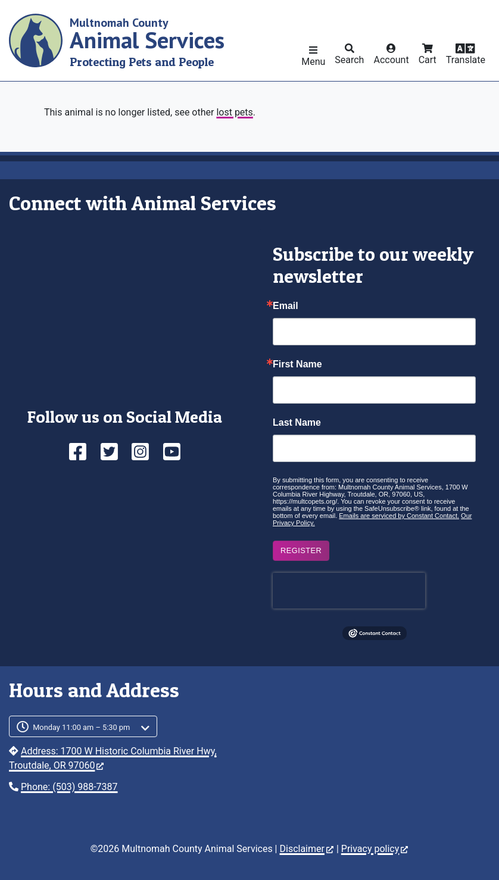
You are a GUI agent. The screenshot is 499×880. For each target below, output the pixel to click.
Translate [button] (465, 59)
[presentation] (349, 590)
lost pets (234, 112)
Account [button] (390, 59)
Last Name (297, 422)
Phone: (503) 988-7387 (69, 786)
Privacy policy (374, 848)
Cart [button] (427, 59)
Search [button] (349, 59)
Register (301, 550)
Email (285, 306)
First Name (297, 364)
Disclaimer (306, 848)
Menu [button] (313, 61)
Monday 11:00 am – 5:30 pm (81, 727)
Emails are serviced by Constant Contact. (399, 515)
